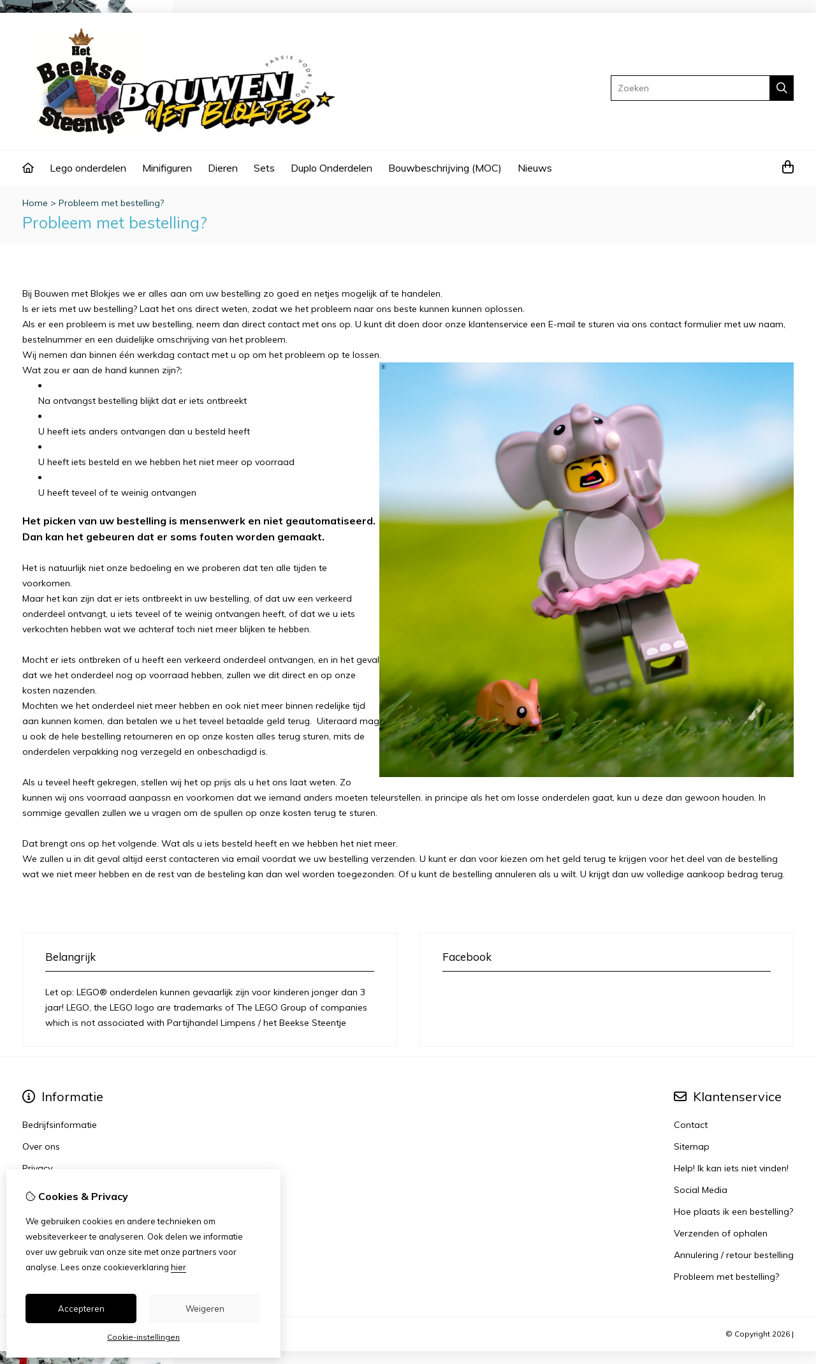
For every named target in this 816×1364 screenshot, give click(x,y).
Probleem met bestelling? (111, 203)
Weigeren (205, 1308)
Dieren (223, 167)
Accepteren (81, 1308)
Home (35, 203)
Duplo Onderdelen (331, 167)
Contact (691, 1124)
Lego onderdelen (88, 167)
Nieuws (535, 167)
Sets (264, 167)
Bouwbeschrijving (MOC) (445, 167)
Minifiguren (167, 167)
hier (178, 1267)
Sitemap (692, 1146)
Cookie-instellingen (143, 1337)
